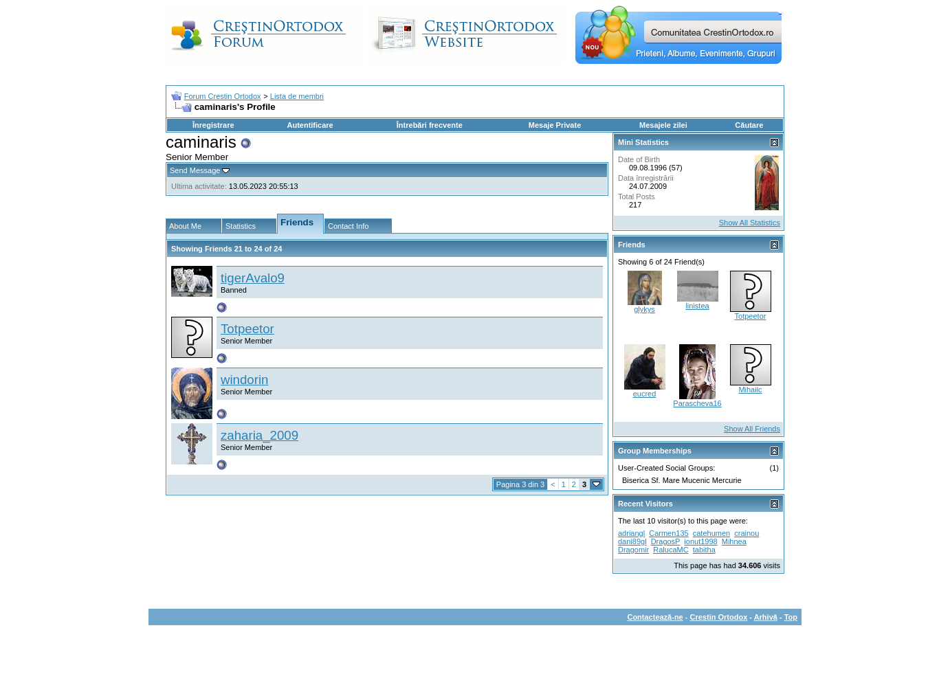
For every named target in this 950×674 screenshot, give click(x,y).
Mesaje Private (555, 125)
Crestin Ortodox (719, 617)
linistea (697, 306)
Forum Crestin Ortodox (222, 96)
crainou (746, 533)
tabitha (704, 550)
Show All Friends (752, 429)
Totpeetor (247, 329)
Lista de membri (297, 96)
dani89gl (632, 541)
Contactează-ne (655, 617)
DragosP (666, 541)
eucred (644, 394)
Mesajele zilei (663, 125)
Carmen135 (668, 533)
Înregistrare (213, 125)
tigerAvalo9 (253, 278)
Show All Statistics (749, 222)
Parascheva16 (697, 403)
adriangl (631, 533)
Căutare (749, 125)
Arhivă (765, 617)
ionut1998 (700, 541)
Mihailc (750, 389)
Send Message (195, 170)
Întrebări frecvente (430, 125)
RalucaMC (670, 550)
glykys (644, 309)
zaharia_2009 (259, 435)
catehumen (711, 533)
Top (790, 617)
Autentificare (310, 125)
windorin (244, 379)
